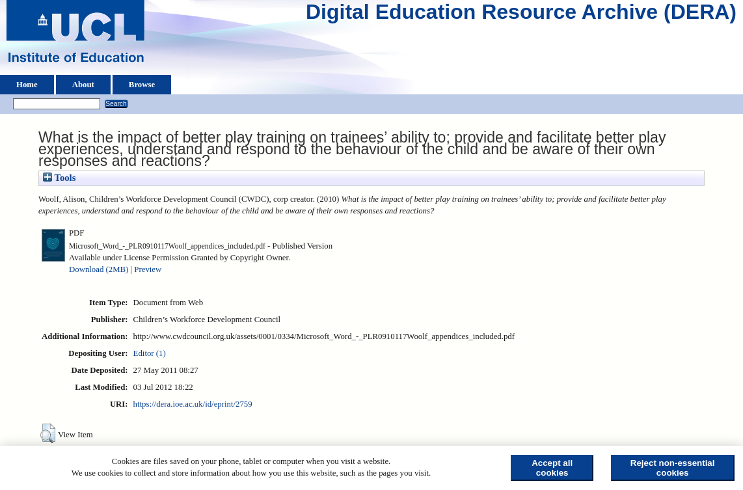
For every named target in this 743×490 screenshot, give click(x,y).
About (83, 84)
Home (27, 84)
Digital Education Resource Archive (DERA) (521, 15)
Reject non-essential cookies (672, 468)
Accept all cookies (552, 468)
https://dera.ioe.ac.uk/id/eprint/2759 (192, 404)
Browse (142, 84)
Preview (147, 269)
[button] (47, 433)
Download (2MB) (98, 269)
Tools (59, 177)
